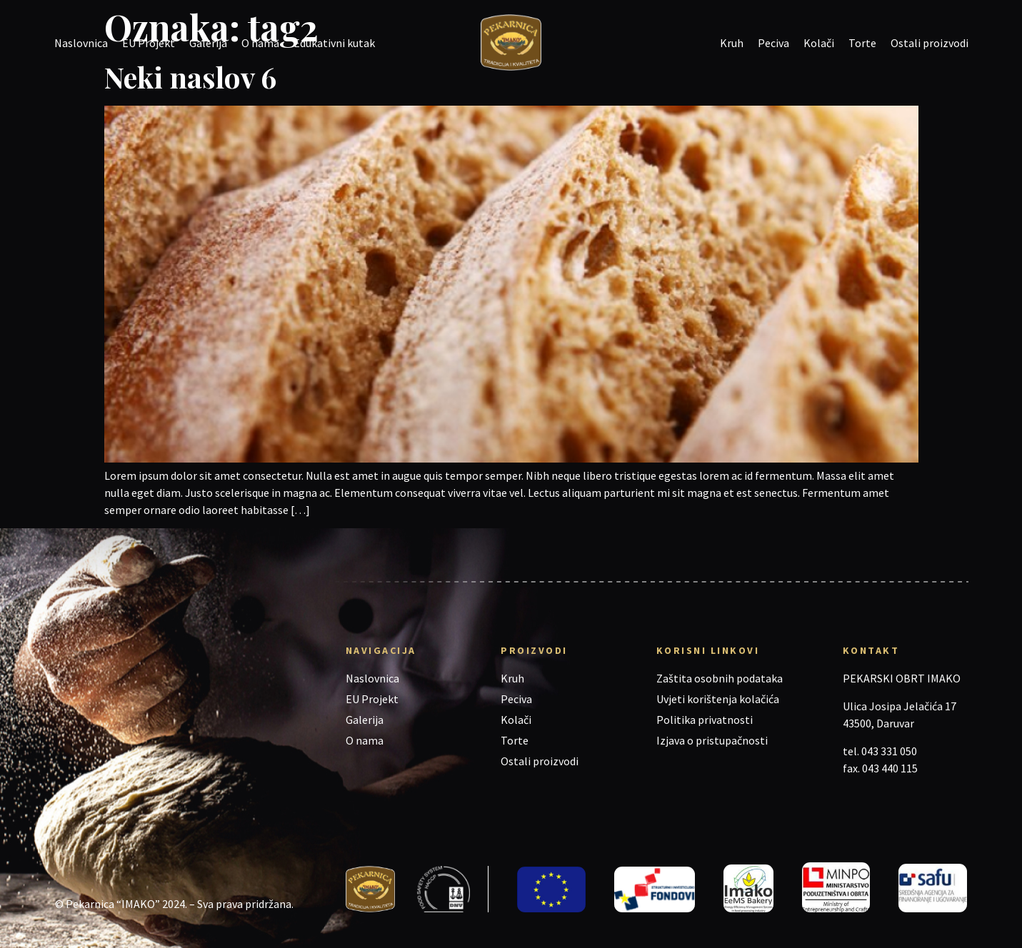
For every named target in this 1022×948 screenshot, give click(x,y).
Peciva (773, 43)
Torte (862, 43)
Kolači (818, 43)
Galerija (208, 43)
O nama (260, 43)
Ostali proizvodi (929, 43)
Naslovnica (81, 43)
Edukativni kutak (334, 43)
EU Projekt (148, 43)
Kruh (731, 43)
